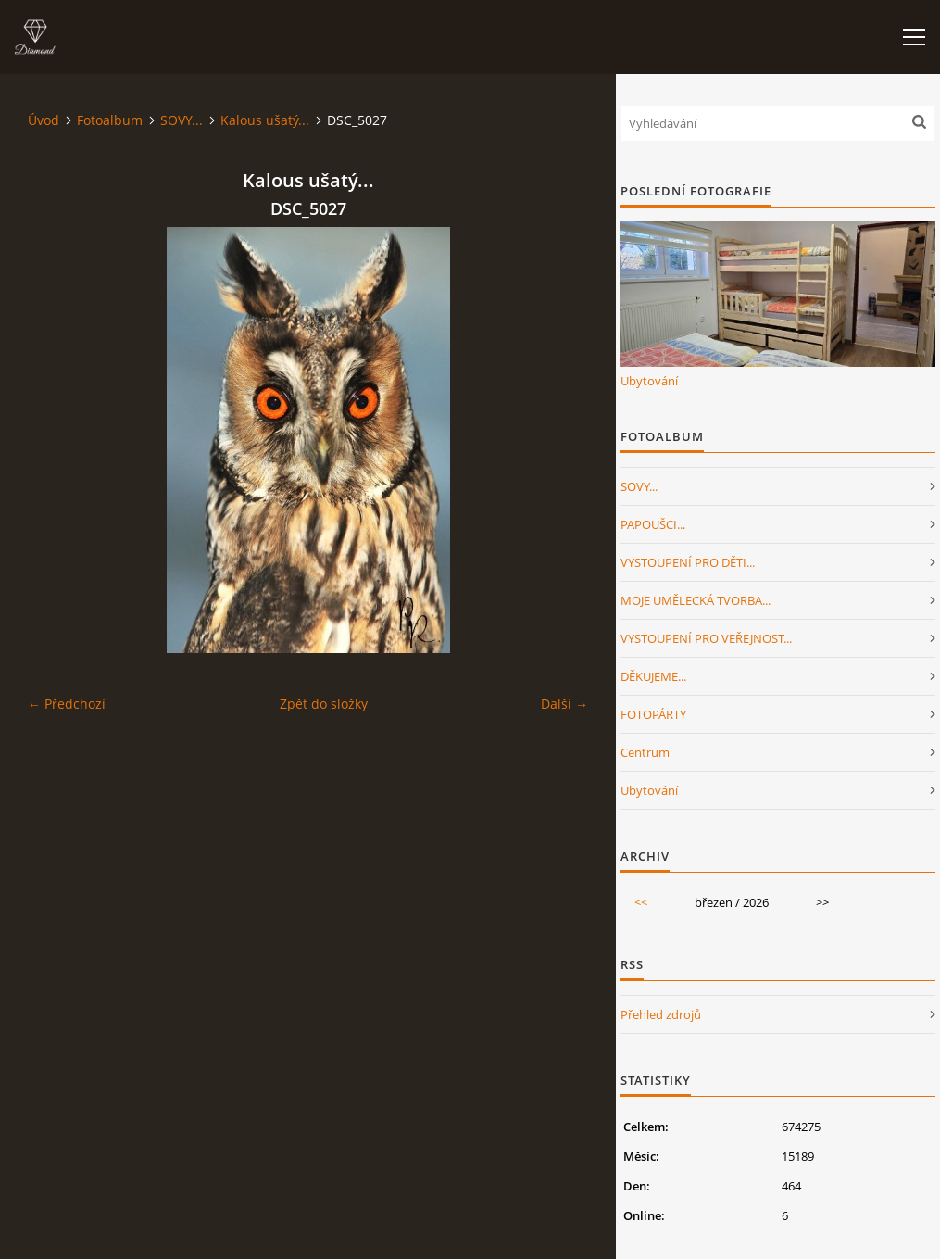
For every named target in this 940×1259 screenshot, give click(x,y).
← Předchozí (67, 703)
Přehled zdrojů (660, 1014)
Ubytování (649, 380)
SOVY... (181, 120)
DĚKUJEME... (653, 676)
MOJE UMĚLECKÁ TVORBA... (695, 600)
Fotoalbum (110, 120)
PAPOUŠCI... (652, 524)
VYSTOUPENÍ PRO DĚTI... (687, 562)
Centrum (645, 752)
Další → (564, 703)
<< (640, 902)
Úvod (43, 120)
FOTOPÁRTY (653, 714)
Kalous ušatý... (264, 120)
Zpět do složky (324, 703)
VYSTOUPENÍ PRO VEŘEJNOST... (706, 638)
